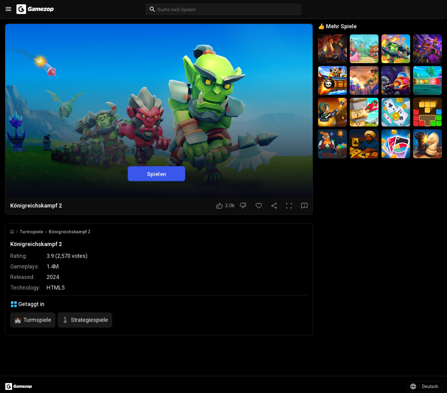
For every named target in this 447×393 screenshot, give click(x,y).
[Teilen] (274, 205)
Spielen (156, 173)
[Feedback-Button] (304, 205)
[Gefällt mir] (225, 205)
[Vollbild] (289, 206)
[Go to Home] (12, 232)
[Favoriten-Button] (258, 205)
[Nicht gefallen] (243, 205)
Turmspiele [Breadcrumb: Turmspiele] (31, 231)
